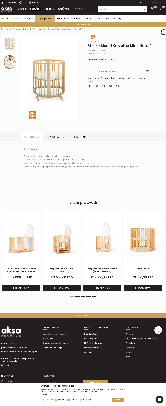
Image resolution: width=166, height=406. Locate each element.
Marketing (75, 399)
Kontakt (129, 352)
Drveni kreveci (49, 29)
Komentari (80, 137)
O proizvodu (32, 136)
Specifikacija (56, 137)
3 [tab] (83, 296)
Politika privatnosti (51, 338)
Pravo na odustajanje (52, 347)
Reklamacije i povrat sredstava (57, 343)
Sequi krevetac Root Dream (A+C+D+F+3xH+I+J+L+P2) (21, 270)
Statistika (62, 399)
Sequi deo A (143, 268)
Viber (6, 365)
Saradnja (130, 347)
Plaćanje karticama (93, 343)
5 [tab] (94, 296)
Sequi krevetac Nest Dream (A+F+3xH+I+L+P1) (102, 270)
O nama (129, 334)
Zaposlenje (131, 343)
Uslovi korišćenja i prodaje (54, 334)
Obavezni (49, 399)
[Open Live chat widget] (159, 399)
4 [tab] (88, 296)
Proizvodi (17, 29)
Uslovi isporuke (90, 338)
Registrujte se (158, 2)
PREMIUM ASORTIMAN (83, 24)
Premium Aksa (7, 29)
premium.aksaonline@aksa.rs (14, 347)
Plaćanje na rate (91, 347)
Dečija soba (28, 29)
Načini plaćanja (91, 334)
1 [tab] (72, 296)
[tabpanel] (21, 250)
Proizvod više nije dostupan (102, 71)
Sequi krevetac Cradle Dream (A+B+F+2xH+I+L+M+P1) (61, 271)
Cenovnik (88, 352)
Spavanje (38, 29)
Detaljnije (44, 394)
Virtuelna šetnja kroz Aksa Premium (142, 338)
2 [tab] (77, 296)
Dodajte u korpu (21, 288)
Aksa (128, 356)
